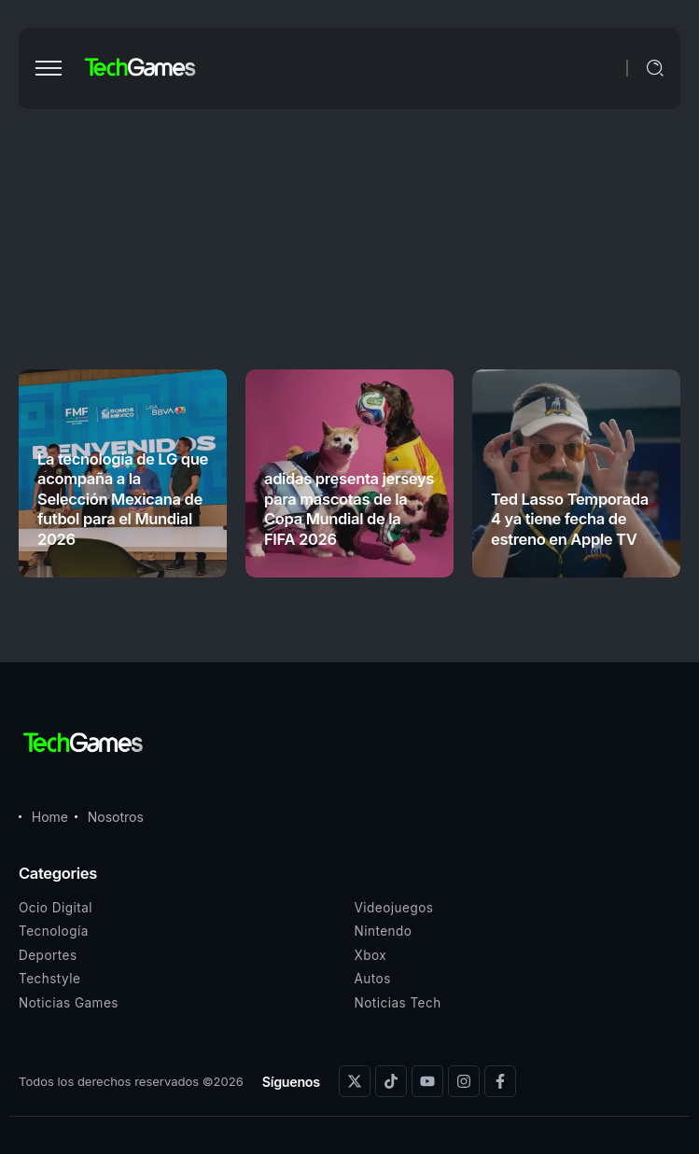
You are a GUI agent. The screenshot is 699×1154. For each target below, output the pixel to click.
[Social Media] (354, 1081)
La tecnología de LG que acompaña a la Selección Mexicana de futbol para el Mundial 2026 (122, 499)
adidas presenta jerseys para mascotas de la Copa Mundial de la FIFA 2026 (349, 508)
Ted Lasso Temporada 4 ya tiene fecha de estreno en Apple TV (570, 519)
